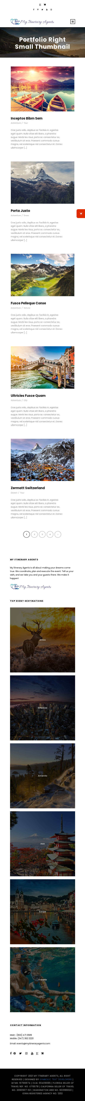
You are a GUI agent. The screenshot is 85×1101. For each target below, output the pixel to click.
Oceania (42, 979)
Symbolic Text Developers (56, 1079)
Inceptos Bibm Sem (26, 118)
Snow (26, 215)
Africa (43, 639)
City (25, 400)
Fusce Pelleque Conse (28, 303)
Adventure (16, 123)
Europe (42, 911)
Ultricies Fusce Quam (28, 395)
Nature (27, 308)
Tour (26, 123)
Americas (42, 707)
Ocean (14, 492)
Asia (43, 843)
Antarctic (42, 775)
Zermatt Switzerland (28, 488)
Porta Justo (20, 210)
